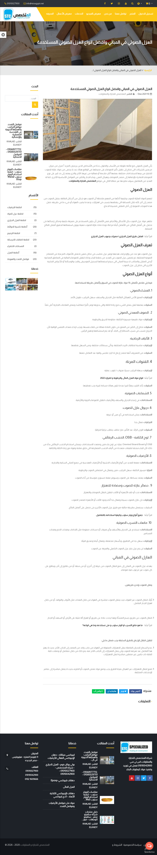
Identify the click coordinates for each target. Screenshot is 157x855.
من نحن (108, 13)
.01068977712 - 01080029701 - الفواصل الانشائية (14, 153)
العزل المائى (69, 787)
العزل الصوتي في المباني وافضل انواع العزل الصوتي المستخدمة (111, 89)
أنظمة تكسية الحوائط (17, 226)
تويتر (123, 691)
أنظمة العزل (13, 252)
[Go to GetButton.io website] (149, 852)
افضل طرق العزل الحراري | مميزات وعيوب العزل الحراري (117, 236)
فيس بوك (135, 691)
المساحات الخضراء (15, 246)
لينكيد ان (111, 691)
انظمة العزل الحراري (16, 220)
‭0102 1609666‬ (31, 779)
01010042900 (31, 775)
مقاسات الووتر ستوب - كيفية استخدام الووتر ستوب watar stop (14, 174)
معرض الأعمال (64, 13)
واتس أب (98, 691)
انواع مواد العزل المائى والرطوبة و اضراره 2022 (121, 378)
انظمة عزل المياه (15, 214)
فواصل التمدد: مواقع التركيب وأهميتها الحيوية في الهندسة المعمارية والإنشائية (13, 130)
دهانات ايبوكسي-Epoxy (63, 780)
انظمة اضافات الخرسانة (18, 239)
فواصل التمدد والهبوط (18, 259)
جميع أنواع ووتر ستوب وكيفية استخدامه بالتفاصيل (119, 515)
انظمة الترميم (13, 233)
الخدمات (79, 13)
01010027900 (31, 771)
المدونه (49, 13)
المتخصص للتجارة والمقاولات (112, 94)
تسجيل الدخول (145, 13)
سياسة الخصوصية (132, 844)
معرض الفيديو (93, 13)
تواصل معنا (120, 13)
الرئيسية (148, 70)
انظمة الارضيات (14, 207)
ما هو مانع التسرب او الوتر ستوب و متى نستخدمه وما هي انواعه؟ (112, 625)
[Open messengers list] (149, 846)
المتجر (132, 13)
